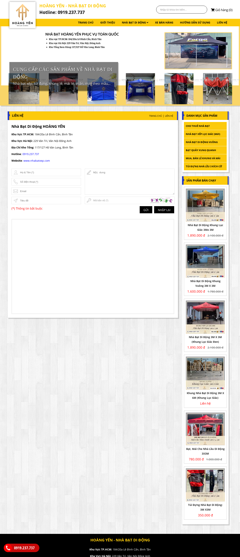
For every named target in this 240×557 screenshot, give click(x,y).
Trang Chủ (155, 115)
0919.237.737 (30, 154)
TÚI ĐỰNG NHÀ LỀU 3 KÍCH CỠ (204, 166)
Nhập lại (164, 210)
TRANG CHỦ (86, 22)
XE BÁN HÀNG (164, 22)
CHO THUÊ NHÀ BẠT (198, 126)
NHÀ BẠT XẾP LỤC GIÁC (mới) (203, 134)
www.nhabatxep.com (36, 160)
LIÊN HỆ (222, 22)
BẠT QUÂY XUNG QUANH (201, 150)
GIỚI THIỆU (107, 22)
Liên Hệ (169, 115)
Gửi (145, 210)
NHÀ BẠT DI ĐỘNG (135, 22)
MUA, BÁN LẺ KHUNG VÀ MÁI (203, 158)
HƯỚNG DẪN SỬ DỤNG (195, 22)
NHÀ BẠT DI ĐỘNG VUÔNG (202, 142)
